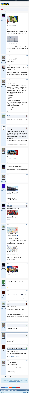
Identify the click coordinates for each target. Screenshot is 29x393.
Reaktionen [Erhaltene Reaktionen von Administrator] (2, 154)
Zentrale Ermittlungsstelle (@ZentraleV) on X (12, 233)
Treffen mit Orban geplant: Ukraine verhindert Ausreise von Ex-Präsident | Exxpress (11, 272)
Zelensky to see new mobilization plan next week (12, 23)
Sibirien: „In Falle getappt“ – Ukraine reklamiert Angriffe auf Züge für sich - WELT (12, 192)
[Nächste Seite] (10, 376)
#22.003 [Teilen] (27, 65)
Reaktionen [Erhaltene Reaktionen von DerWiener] (2, 269)
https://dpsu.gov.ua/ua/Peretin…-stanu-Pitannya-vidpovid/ (13, 356)
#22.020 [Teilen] (27, 360)
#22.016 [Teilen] (27, 301)
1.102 (6, 376)
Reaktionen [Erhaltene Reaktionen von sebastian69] (2, 190)
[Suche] (27, 0)
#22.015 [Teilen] (27, 290)
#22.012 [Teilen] (27, 224)
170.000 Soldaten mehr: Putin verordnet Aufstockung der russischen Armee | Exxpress (12, 216)
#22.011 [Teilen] (27, 203)
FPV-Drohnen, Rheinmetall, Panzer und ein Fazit (12, 156)
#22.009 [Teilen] (27, 174)
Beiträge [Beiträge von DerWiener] (2, 20)
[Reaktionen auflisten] (7, 53)
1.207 (9, 376)
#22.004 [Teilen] (27, 79)
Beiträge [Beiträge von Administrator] (2, 62)
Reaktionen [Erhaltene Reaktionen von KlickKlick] (2, 297)
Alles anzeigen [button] (17, 338)
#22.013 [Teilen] (27, 263)
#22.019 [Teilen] (27, 345)
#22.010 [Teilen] (27, 184)
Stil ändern (27, 390)
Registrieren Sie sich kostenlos (15, 380)
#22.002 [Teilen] (27, 55)
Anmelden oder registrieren (23, 0)
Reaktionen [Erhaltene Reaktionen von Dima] (2, 72)
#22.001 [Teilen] (27, 13)
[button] (19, 0)
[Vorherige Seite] (1, 376)
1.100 (3, 376)
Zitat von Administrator (9, 115)
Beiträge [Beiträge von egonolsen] (2, 231)
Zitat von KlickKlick (9, 303)
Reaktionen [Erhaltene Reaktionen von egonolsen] (2, 230)
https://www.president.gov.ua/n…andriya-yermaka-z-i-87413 (13, 293)
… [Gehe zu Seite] (2, 376)
